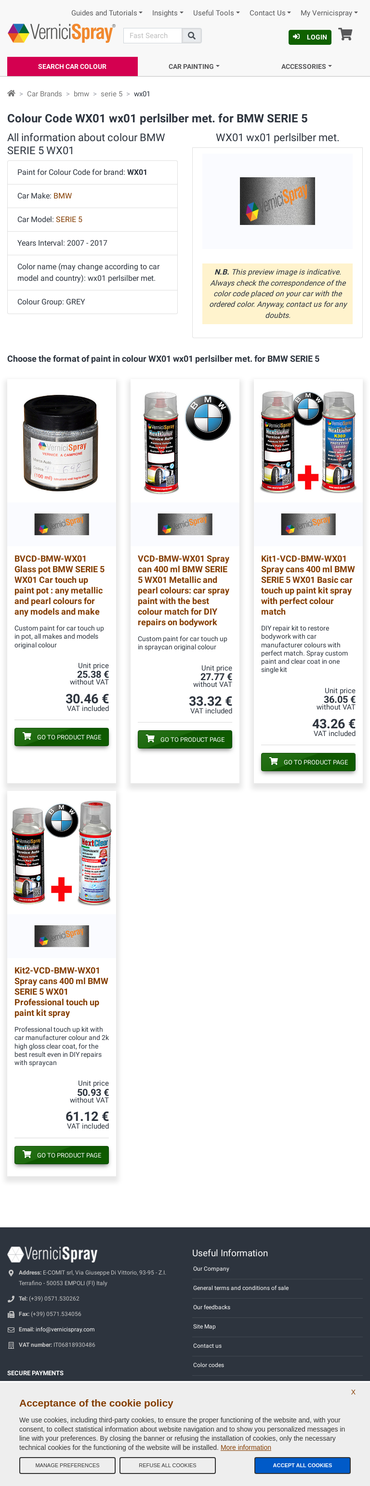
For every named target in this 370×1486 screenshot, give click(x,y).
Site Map (204, 1326)
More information (246, 1447)
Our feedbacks (211, 1307)
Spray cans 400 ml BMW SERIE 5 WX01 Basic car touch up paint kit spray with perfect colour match (308, 585)
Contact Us (268, 13)
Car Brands (44, 94)
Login (310, 37)
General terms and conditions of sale (241, 1288)
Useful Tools (213, 13)
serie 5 (111, 94)
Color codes (208, 1365)
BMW (62, 195)
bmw (81, 94)
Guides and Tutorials (104, 13)
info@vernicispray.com (65, 1329)
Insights (165, 13)
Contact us (207, 1345)
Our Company (211, 1268)
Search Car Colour (72, 66)
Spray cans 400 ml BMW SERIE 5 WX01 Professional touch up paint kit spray (61, 991)
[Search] (152, 35)
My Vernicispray (326, 13)
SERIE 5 (69, 219)
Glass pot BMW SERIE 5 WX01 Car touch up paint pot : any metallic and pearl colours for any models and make (59, 585)
